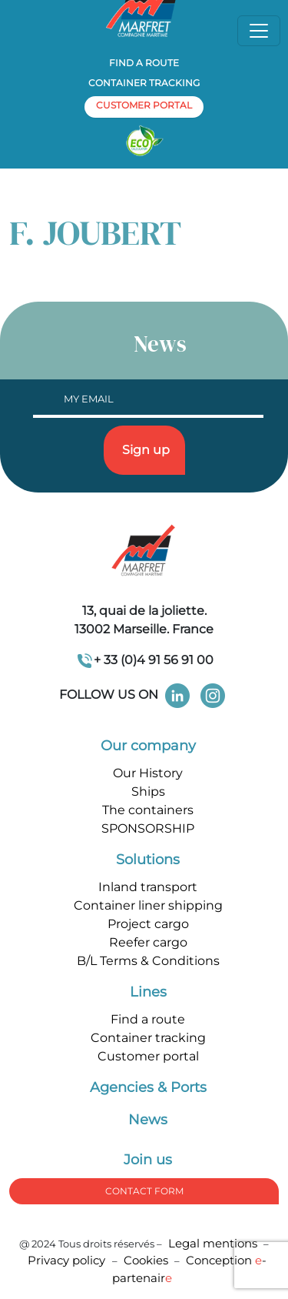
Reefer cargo (148, 942)
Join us (148, 1159)
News (147, 1119)
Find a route (144, 62)
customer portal (144, 105)
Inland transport (147, 887)
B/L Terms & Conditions (148, 960)
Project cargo (148, 924)
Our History (148, 773)
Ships (148, 791)
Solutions (148, 859)
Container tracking (144, 82)
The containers (148, 810)
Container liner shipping (148, 905)
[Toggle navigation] (258, 30)
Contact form (144, 1191)
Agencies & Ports (148, 1087)
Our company (148, 745)
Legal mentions (212, 1243)
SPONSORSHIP (147, 828)
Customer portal (148, 1056)
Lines (148, 991)
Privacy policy (68, 1260)
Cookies (146, 1260)
